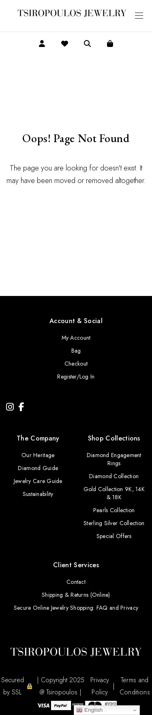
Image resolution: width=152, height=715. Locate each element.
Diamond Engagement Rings (114, 459)
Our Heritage (37, 455)
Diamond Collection (114, 476)
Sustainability (38, 494)
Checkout (76, 364)
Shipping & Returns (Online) (76, 595)
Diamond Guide (38, 468)
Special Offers (114, 536)
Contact (76, 582)
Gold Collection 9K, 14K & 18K (114, 493)
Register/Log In (75, 376)
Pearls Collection (114, 510)
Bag (76, 351)
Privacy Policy (99, 686)
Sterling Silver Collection (113, 523)
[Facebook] (21, 407)
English (89, 710)
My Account (76, 338)
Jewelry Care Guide (38, 481)
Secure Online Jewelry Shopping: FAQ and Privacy (76, 608)
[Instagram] (10, 407)
